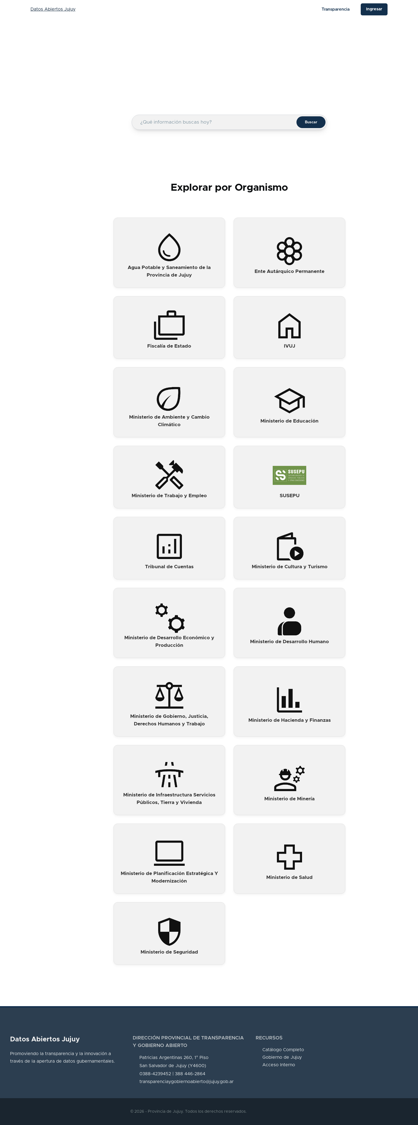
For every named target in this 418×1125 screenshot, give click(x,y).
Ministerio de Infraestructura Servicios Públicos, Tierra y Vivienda (169, 799)
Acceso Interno (278, 1065)
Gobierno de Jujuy (282, 1057)
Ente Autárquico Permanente (289, 271)
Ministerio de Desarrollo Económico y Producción (169, 641)
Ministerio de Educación (289, 421)
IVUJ (289, 346)
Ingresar (374, 9)
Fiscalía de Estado (169, 346)
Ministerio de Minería (289, 798)
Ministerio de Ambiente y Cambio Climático (169, 421)
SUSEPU (290, 495)
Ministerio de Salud (289, 877)
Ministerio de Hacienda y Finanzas (289, 720)
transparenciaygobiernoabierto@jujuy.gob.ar (186, 1081)
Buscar (311, 122)
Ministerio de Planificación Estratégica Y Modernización (169, 877)
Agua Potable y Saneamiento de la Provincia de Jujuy (169, 271)
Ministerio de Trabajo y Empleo (169, 495)
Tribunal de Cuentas (169, 566)
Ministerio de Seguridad (169, 952)
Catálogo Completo (283, 1050)
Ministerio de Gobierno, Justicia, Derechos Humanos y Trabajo (169, 720)
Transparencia (336, 9)
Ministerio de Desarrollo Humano (289, 641)
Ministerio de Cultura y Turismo (289, 566)
